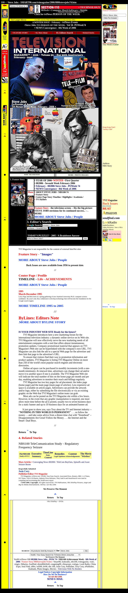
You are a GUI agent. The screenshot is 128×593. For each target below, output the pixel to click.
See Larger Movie (18, 20)
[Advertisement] (111, 86)
